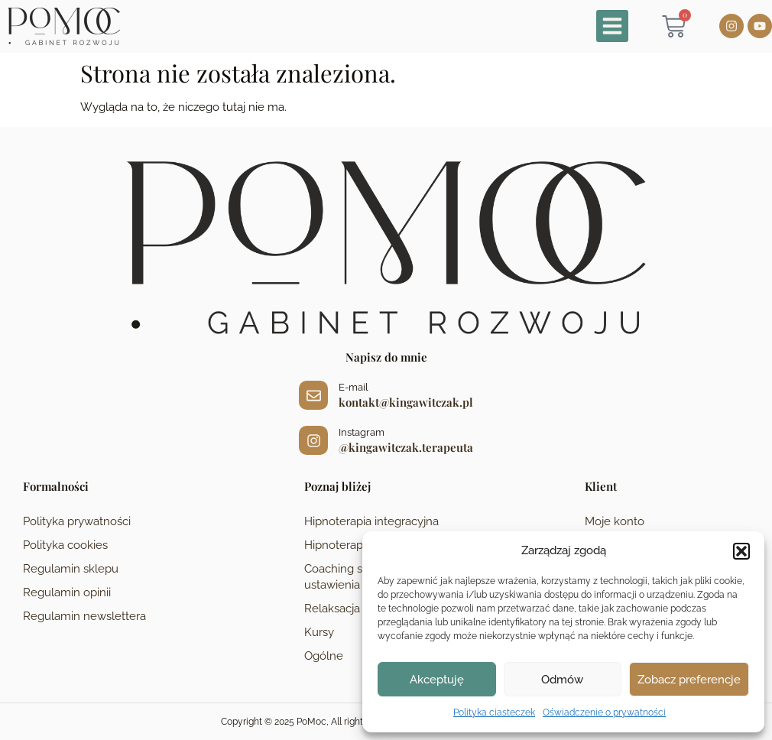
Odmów (562, 679)
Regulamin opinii (67, 592)
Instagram (361, 432)
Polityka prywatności (77, 521)
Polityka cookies (65, 545)
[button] (741, 551)
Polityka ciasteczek (494, 712)
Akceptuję (437, 679)
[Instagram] (313, 440)
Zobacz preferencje (689, 679)
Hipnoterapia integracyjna (371, 521)
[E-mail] (313, 395)
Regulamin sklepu (70, 569)
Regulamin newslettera (84, 616)
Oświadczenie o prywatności (604, 712)
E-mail (353, 387)
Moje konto (614, 521)
